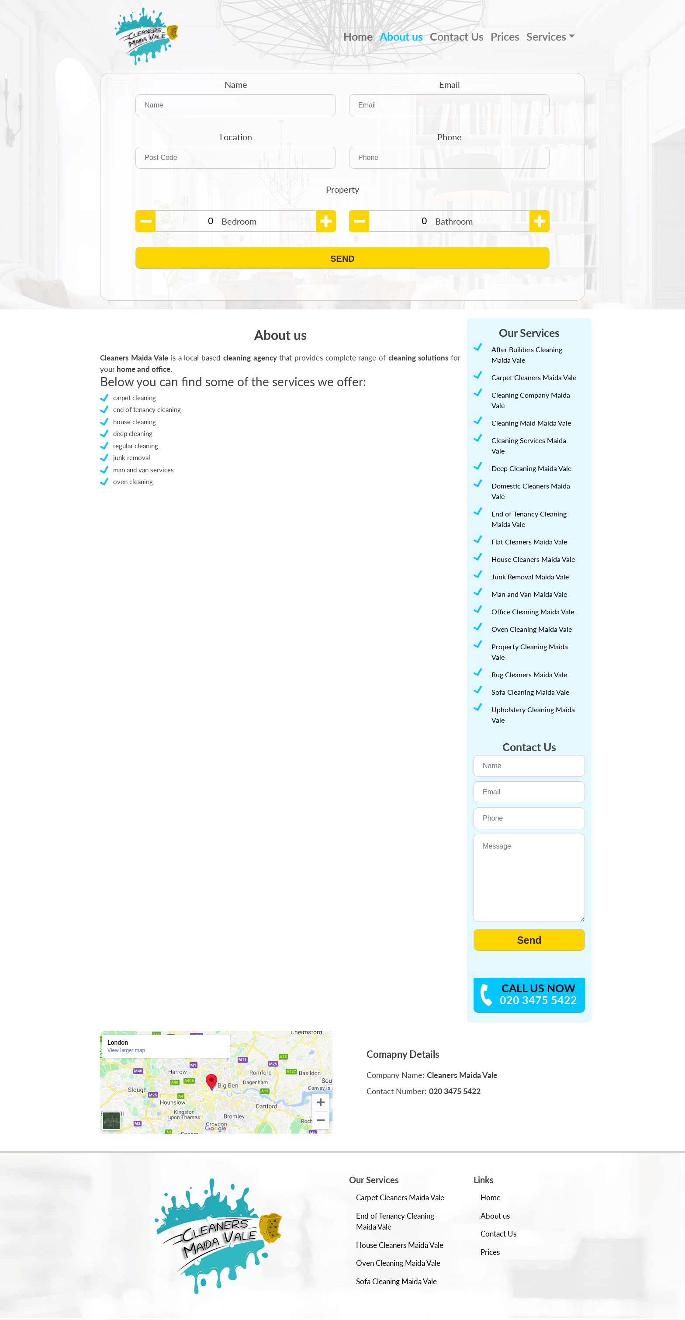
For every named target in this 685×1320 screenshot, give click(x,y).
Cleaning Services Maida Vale (528, 445)
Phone (449, 137)
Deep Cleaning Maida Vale (531, 468)
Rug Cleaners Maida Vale (529, 674)
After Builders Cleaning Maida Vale (526, 354)
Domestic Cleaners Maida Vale (530, 491)
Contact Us (457, 36)
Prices (505, 36)
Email (449, 84)
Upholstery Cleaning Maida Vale (533, 714)
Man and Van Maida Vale (529, 594)
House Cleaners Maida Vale (533, 559)
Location (236, 137)
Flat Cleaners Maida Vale (529, 541)
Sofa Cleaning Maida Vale (530, 692)
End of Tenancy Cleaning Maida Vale (529, 518)
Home (358, 36)
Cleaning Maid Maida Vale (531, 423)
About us (401, 36)
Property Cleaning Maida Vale (529, 651)
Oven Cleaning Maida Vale (531, 629)
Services (546, 36)
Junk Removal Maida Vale (530, 576)
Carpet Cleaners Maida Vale (533, 377)
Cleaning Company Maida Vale (530, 400)
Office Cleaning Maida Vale (532, 611)
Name (236, 84)
